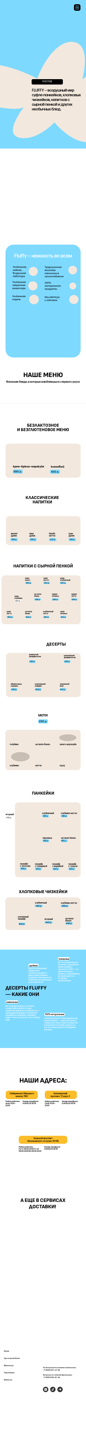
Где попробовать (12, 1358)
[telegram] (60, 1391)
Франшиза (9, 1365)
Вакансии (8, 1380)
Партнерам (9, 1373)
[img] (62, 1226)
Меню (6, 1351)
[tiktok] (53, 1391)
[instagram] (45, 1391)
